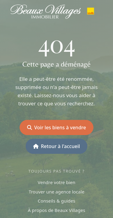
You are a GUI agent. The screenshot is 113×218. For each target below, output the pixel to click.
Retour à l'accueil (56, 146)
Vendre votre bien (56, 182)
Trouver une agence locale (56, 192)
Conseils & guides (56, 201)
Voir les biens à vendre (56, 127)
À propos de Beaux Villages (56, 210)
